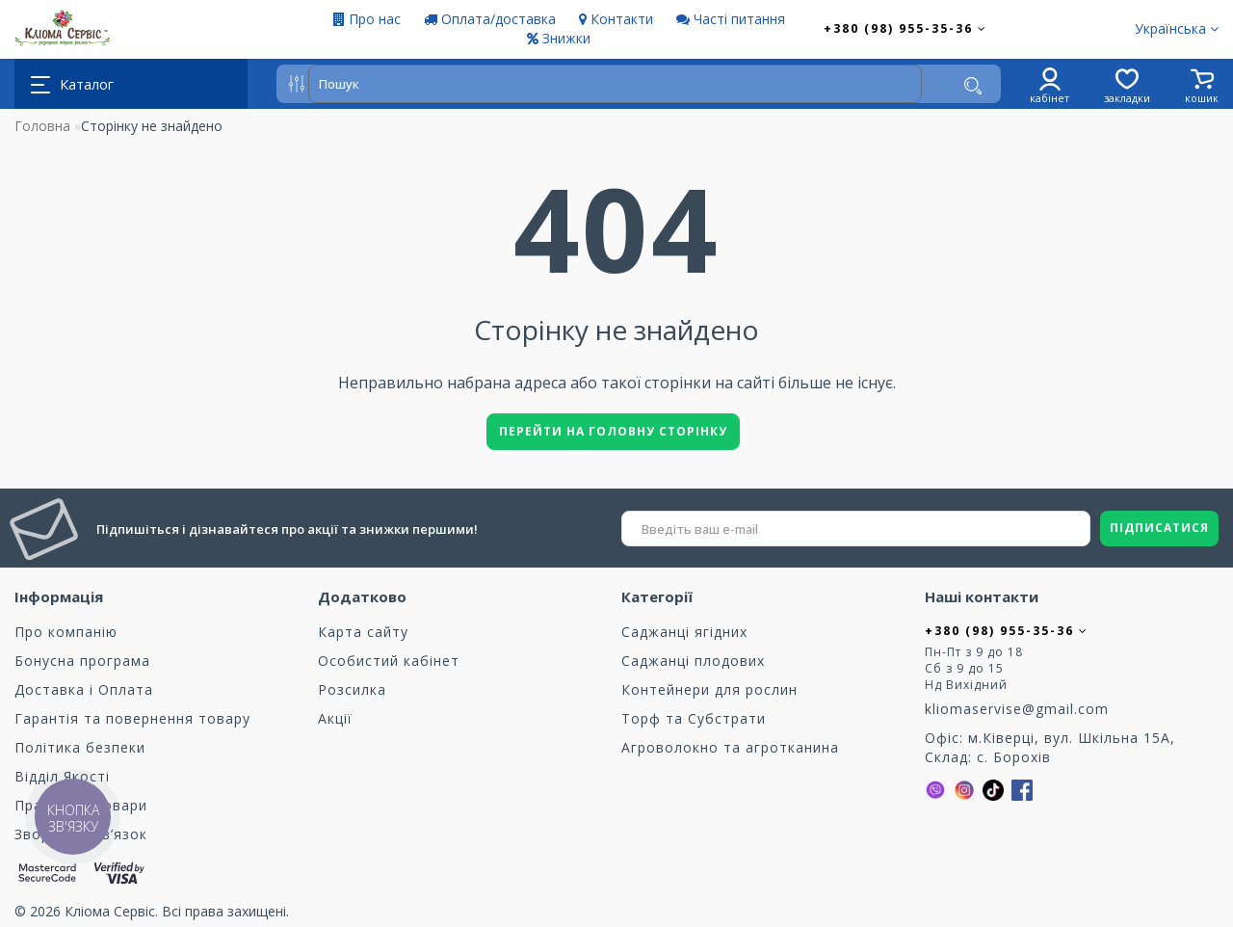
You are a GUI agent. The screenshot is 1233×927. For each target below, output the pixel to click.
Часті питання (730, 19)
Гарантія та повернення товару (132, 718)
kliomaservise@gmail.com (1017, 709)
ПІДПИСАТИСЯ (1159, 527)
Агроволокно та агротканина (730, 747)
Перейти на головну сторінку (613, 431)
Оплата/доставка (490, 19)
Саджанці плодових (693, 660)
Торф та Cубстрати (693, 718)
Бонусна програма (82, 660)
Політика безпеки (79, 747)
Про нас (367, 19)
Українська (1177, 28)
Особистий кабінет (388, 660)
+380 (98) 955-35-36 (905, 28)
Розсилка (352, 689)
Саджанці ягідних (684, 631)
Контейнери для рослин (709, 689)
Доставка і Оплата (83, 689)
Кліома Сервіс (110, 911)
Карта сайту (363, 631)
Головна (42, 126)
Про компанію (66, 631)
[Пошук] (973, 85)
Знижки (558, 38)
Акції (335, 718)
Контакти (616, 19)
